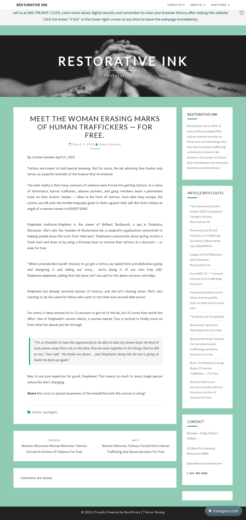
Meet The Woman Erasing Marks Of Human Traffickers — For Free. (207, 368)
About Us (196, 5)
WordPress (132, 512)
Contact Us (174, 5)
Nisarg (160, 512)
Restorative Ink (31, 4)
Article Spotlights (45, 412)
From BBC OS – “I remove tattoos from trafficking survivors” (206, 279)
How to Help (219, 5)
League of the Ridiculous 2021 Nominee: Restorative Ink (206, 260)
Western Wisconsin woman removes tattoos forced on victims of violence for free (54, 446)
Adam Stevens (110, 144)
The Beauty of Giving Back (207, 316)
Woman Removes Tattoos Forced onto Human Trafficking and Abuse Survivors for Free (136, 446)
